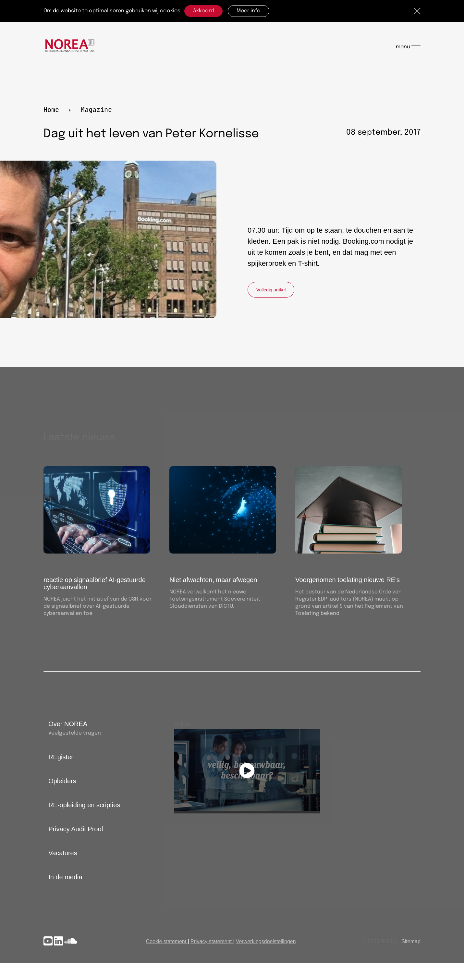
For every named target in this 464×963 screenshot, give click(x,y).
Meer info (249, 11)
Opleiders (62, 781)
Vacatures (62, 853)
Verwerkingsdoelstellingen (266, 941)
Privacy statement (211, 941)
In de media (65, 877)
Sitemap (411, 941)
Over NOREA (67, 723)
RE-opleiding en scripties (84, 805)
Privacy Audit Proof (75, 829)
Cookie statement (166, 941)
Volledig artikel (271, 289)
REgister (60, 757)
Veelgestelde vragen (74, 733)
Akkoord (203, 11)
